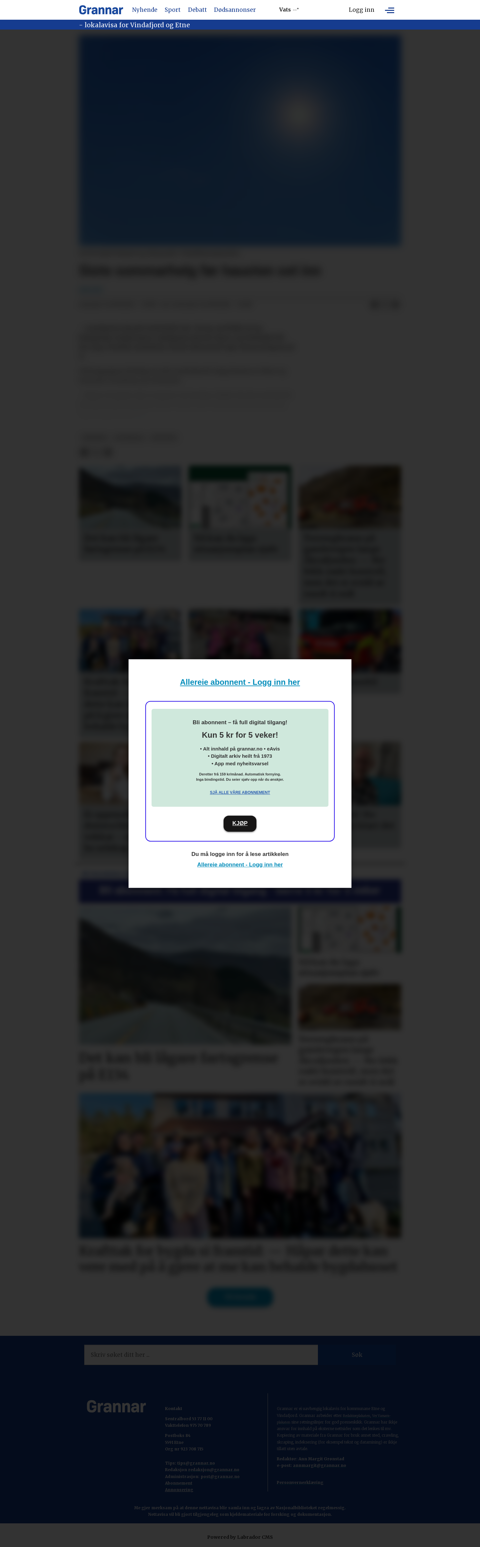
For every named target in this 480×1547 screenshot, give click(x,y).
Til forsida (240, 1297)
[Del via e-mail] (395, 305)
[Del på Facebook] (374, 305)
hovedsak (129, 438)
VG (139, 413)
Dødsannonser (235, 9)
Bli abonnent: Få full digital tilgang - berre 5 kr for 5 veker (240, 890)
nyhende (94, 438)
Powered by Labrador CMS (240, 1537)
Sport (172, 9)
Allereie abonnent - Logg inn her (240, 682)
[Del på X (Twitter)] (385, 305)
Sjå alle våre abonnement (240, 792)
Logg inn (361, 9)
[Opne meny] (389, 9)
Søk (357, 1354)
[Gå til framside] (101, 10)
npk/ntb (164, 438)
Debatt (197, 9)
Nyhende (144, 9)
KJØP (240, 823)
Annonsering (179, 1489)
